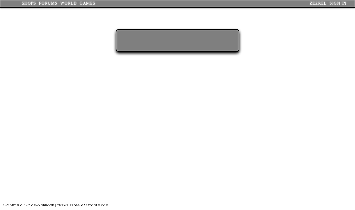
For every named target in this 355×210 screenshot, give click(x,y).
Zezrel (318, 3)
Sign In (338, 3)
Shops (29, 3)
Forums (48, 3)
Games (88, 3)
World (68, 3)
